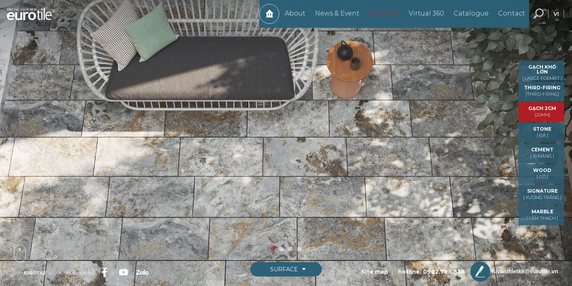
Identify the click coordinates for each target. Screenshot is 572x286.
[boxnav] (286, 269)
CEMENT (542, 153)
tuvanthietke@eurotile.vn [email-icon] (514, 272)
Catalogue (467, 17)
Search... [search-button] (539, 18)
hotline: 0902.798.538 (431, 271)
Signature (542, 194)
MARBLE (542, 215)
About (291, 17)
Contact (507, 17)
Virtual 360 (422, 17)
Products (380, 17)
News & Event (333, 17)
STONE (542, 132)
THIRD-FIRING (542, 91)
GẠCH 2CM (542, 111)
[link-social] (104, 271)
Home (265, 18)
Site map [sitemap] (374, 271)
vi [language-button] (556, 17)
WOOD (542, 173)
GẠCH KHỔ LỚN (542, 72)
